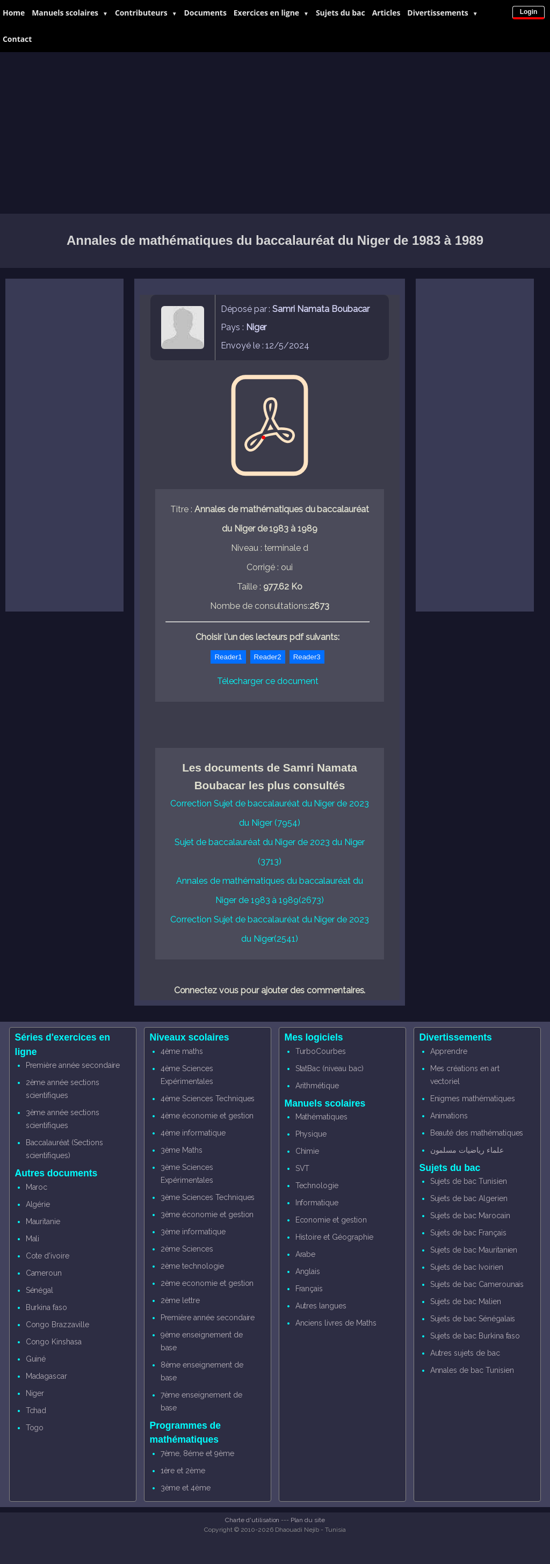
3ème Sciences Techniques (208, 1197)
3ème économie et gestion (207, 1214)
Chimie (307, 1151)
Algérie (38, 1204)
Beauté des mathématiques (477, 1133)
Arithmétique (317, 1085)
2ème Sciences (187, 1249)
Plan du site (307, 1520)
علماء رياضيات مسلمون (467, 1150)
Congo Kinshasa (54, 1341)
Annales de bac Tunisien (472, 1370)
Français (309, 1288)
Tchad (36, 1410)
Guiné (36, 1359)
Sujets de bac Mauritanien (474, 1250)
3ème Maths (182, 1150)
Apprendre (449, 1051)
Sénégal (40, 1290)
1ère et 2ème (183, 1470)
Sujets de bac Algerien (469, 1198)
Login (529, 12)
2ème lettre (180, 1300)
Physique (311, 1134)
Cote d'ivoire (47, 1256)
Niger (35, 1393)
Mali (33, 1238)
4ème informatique (193, 1133)
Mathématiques (321, 1116)
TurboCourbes (320, 1051)
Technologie (316, 1185)
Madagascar (47, 1376)
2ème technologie (192, 1266)
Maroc (37, 1187)
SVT (302, 1168)
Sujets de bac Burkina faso (475, 1336)
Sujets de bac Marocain (470, 1215)
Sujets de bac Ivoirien (466, 1267)
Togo (35, 1427)
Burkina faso (46, 1307)
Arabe (305, 1254)
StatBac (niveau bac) (329, 1068)
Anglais (308, 1271)
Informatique (316, 1202)
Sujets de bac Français (468, 1232)
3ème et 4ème (186, 1487)
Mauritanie (43, 1221)
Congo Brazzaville (57, 1324)
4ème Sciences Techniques (208, 1098)
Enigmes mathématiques (472, 1098)
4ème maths (182, 1051)
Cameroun (44, 1273)
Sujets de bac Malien (465, 1301)
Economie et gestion (331, 1220)
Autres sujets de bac (465, 1353)
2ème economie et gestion (207, 1283)
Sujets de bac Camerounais (477, 1284)
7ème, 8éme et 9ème (197, 1453)
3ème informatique (193, 1231)
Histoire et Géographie (334, 1237)
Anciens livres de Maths (336, 1323)
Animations (449, 1115)
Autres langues (320, 1305)
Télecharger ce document (268, 681)
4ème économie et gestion (207, 1115)
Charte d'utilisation (252, 1520)
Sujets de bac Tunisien (468, 1181)
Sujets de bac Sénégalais (473, 1318)
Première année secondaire (73, 1065)
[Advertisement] (275, 133)
